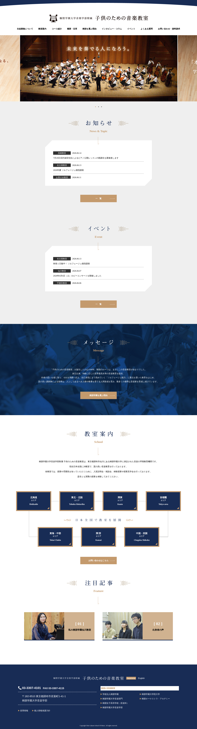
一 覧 (98, 198)
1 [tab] (95, 107)
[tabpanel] (98, 68)
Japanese (131, 678)
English (141, 678)
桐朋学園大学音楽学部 (113, 707)
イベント (131, 29)
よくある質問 (147, 29)
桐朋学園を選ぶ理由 (98, 395)
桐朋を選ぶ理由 (89, 29)
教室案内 (42, 29)
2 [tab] (98, 107)
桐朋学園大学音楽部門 (113, 699)
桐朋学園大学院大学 (151, 694)
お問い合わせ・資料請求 (169, 29)
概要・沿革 (72, 29)
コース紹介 (57, 29)
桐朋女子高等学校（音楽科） (116, 703)
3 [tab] (101, 107)
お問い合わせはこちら (98, 560)
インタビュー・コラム (112, 29)
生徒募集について (25, 29)
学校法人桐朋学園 (111, 694)
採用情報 (24, 711)
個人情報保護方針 (42, 711)
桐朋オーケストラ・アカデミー (156, 699)
